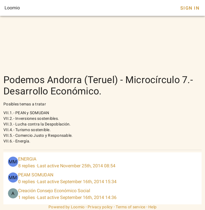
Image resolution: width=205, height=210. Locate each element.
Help (152, 207)
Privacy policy (100, 207)
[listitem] (102, 162)
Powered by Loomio (66, 207)
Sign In (189, 8)
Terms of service (130, 207)
